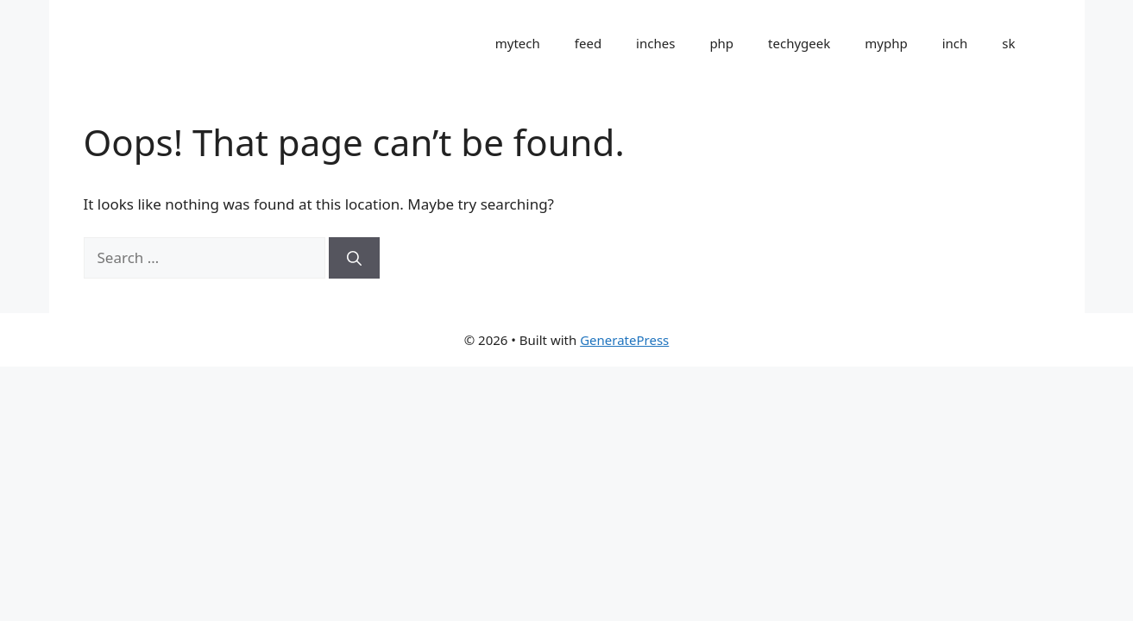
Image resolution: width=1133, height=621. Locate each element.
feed (588, 43)
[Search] (354, 258)
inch (955, 43)
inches (655, 43)
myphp (886, 43)
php (721, 43)
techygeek (799, 43)
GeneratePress (624, 339)
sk (1008, 43)
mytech (517, 43)
